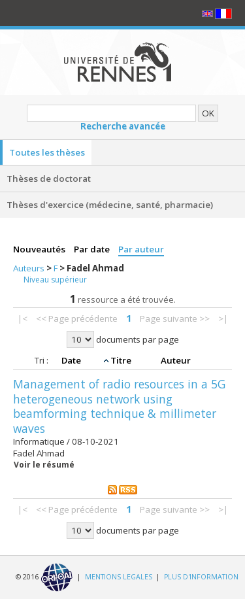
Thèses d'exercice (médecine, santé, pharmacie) (110, 205)
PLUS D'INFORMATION (201, 576)
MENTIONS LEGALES (118, 576)
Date (72, 360)
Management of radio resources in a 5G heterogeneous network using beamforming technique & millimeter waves (119, 406)
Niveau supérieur (55, 279)
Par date (93, 249)
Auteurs (29, 268)
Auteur (176, 360)
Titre (121, 360)
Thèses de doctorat (49, 178)
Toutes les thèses (47, 152)
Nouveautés (40, 249)
